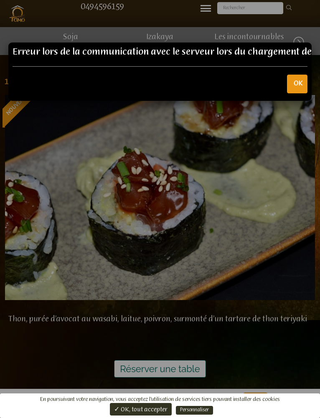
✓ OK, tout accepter (141, 409)
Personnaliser (194, 410)
